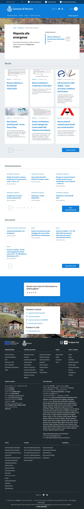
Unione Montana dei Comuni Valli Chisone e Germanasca (39, 452)
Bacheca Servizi (9, 465)
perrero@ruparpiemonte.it (15, 397)
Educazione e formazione (30, 372)
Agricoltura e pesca (29, 354)
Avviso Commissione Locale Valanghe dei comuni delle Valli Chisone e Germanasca (40, 233)
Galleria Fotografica (73, 362)
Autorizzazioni (27, 365)
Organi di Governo (9, 354)
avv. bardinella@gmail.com (53, 436)
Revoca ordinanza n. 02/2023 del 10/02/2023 (56, 38)
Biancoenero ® (48, 504)
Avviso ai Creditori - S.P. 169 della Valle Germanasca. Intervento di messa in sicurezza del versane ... (65, 234)
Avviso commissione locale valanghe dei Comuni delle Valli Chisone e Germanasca (41, 126)
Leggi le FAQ (8, 455)
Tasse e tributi (59, 354)
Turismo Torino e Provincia (49, 450)
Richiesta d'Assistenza (11, 463)
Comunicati (59, 359)
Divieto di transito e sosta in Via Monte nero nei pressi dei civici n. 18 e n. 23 (16, 179)
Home (14, 28)
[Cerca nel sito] (76, 9)
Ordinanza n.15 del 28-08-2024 (65, 196)
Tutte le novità (70, 150)
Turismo (41, 370)
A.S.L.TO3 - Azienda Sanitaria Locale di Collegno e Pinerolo (39, 455)
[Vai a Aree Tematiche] (50, 2)
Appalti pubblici (28, 362)
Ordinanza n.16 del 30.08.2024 (37, 196)
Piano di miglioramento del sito (13, 452)
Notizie (57, 357)
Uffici (6, 359)
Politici (6, 370)
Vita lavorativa (43, 372)
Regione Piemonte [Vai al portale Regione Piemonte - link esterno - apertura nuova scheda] (10, 2)
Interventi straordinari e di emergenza (15, 232)
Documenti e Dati (9, 362)
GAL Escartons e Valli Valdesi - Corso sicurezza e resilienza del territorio (66, 87)
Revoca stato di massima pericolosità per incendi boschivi (66, 124)
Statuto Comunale (10, 468)
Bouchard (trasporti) (48, 447)
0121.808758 (11, 390)
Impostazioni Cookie (10, 475)
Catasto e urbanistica (29, 367)
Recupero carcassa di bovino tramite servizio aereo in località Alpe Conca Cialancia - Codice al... (65, 180)
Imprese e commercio (45, 354)
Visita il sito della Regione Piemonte (33, 447)
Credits (7, 478)
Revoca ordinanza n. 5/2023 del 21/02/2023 (41, 84)
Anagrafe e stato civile (30, 359)
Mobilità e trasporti (44, 357)
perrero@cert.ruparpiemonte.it (16, 395)
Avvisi (33, 228)
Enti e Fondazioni (9, 365)
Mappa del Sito (9, 486)
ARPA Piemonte (47, 452)
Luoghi (70, 357)
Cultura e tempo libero (30, 370)
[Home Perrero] (20, 9)
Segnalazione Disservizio (11, 460)
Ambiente (26, 357)
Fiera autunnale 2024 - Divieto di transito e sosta (40, 178)
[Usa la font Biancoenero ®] (34, 2)
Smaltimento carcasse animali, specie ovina (14, 196)
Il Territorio (71, 359)
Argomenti (21, 28)
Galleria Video (71, 365)
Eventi (70, 354)
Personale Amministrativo (12, 367)
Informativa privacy (10, 470)
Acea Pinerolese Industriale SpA (32, 458)
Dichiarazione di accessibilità (12, 450)
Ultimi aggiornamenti (10, 481)
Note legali (8, 473)
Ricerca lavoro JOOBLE (49, 455)
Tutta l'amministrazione (70, 209)
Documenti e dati (70, 266)
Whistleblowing (9, 488)
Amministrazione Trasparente (12, 447)
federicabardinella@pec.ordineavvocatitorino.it (57, 437)
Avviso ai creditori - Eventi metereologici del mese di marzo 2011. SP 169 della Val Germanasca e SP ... (16, 252)
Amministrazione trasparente (16, 228)
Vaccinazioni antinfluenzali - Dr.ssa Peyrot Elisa (16, 124)
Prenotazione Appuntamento (12, 458)
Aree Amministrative (10, 357)
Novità (9, 79)
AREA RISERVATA (41, 506)
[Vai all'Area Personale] (68, 2)
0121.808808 (10, 388)
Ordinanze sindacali (13, 174)
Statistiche (8, 483)
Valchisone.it (46, 458)
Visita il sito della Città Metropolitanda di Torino (36, 450)
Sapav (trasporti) (28, 460)
